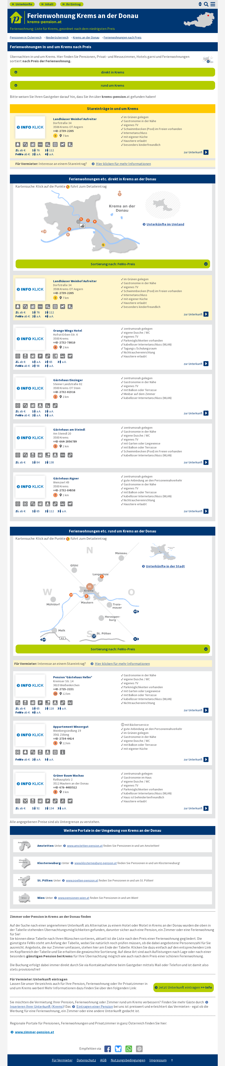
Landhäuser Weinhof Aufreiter (75, 119)
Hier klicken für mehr (123, 163)
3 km (64, 792)
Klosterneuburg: (49, 863)
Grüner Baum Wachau (68, 775)
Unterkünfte (22, 4)
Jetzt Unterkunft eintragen (185, 987)
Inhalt (47, 4)
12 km (65, 694)
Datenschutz (86, 1060)
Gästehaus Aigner (66, 478)
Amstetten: (45, 846)
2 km (64, 347)
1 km (64, 446)
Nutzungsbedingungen (128, 1060)
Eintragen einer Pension (94, 1006)
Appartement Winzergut (71, 727)
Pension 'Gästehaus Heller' (72, 677)
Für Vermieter (62, 1060)
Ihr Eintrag (71, 4)
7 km (64, 136)
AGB (103, 1060)
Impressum (158, 1060)
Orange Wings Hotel (67, 331)
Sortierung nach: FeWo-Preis (149, 264)
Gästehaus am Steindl (69, 430)
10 (55, 693)
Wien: (41, 898)
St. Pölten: (45, 880)
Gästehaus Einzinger (68, 380)
